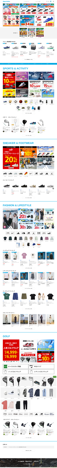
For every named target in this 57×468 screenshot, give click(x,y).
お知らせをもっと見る (28, 450)
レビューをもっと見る (28, 135)
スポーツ (9, 63)
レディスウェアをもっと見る (28, 288)
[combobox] (29, 1)
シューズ (22, 63)
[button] (53, 50)
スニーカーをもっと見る (28, 197)
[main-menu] (53, 1)
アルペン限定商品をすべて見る (28, 59)
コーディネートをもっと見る (28, 328)
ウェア (34, 63)
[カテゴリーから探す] (39, 1)
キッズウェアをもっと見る (28, 308)
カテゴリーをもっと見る (28, 113)
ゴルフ (47, 63)
